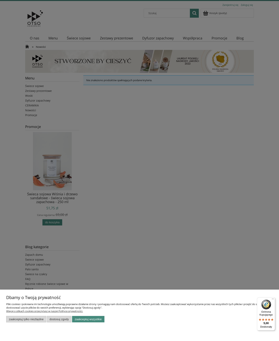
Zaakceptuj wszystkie (88, 319)
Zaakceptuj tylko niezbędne (26, 319)
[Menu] (272, 300)
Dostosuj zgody (59, 319)
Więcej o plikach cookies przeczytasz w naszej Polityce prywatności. (44, 311)
